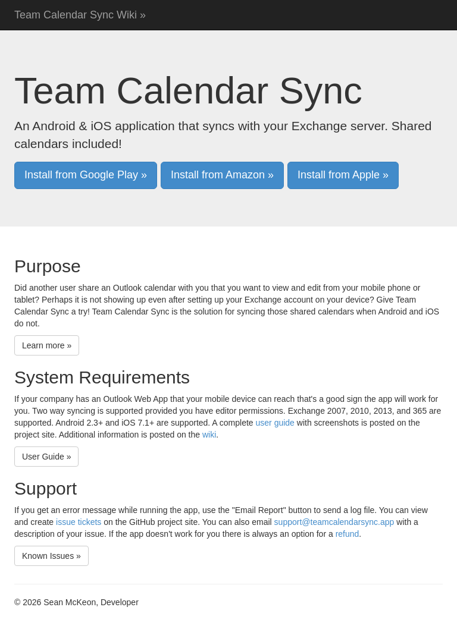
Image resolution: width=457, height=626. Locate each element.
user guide (275, 422)
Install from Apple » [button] (343, 175)
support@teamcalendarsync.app (334, 522)
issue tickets (78, 522)
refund (347, 534)
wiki (209, 434)
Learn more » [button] (46, 345)
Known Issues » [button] (51, 556)
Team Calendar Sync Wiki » (80, 15)
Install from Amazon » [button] (222, 175)
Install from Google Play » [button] (85, 175)
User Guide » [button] (46, 456)
